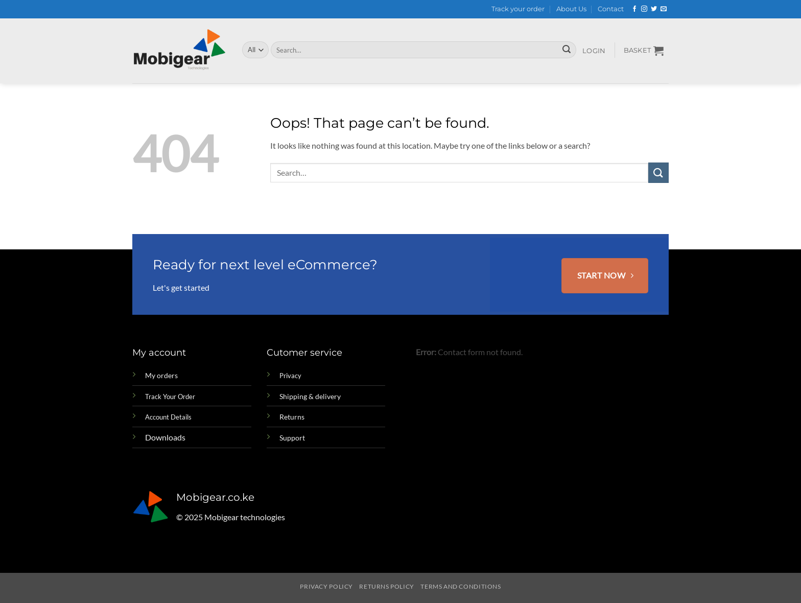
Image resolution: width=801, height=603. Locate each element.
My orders (161, 375)
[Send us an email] (664, 9)
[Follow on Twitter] (654, 9)
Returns (291, 416)
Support (292, 437)
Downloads (165, 437)
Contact (611, 9)
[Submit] (566, 50)
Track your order (518, 9)
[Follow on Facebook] (634, 9)
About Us (571, 9)
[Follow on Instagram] (644, 9)
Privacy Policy (326, 586)
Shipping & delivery (310, 396)
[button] (594, 51)
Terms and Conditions (460, 586)
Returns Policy (386, 586)
